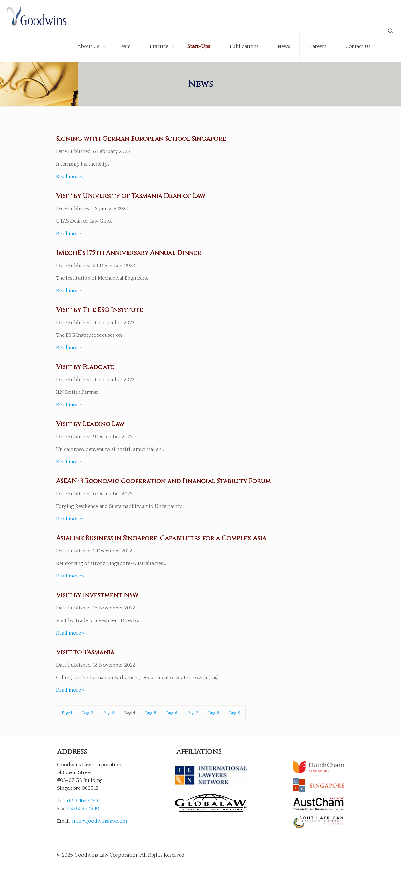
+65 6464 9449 (82, 801)
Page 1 (67, 713)
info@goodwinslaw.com (99, 821)
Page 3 (108, 713)
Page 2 (87, 713)
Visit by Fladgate (85, 367)
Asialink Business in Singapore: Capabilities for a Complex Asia (161, 538)
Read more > (70, 176)
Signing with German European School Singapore (141, 138)
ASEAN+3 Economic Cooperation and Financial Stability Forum (163, 481)
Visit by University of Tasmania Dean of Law (130, 196)
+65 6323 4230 (82, 808)
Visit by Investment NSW (97, 595)
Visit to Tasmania (85, 652)
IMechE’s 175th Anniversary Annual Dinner (128, 253)
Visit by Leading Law (90, 424)
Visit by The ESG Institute (99, 310)
